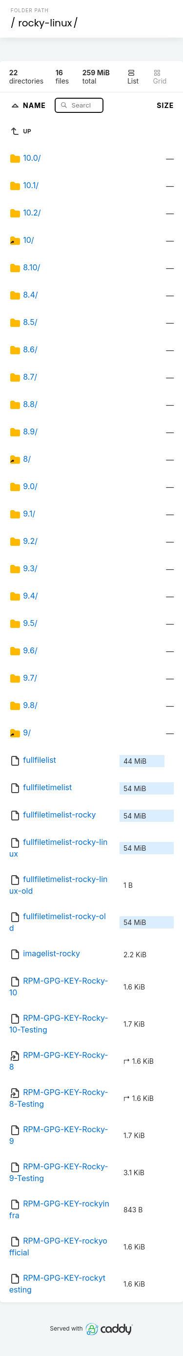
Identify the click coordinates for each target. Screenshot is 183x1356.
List (133, 77)
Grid (160, 77)
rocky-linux (45, 23)
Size (165, 105)
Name (35, 105)
